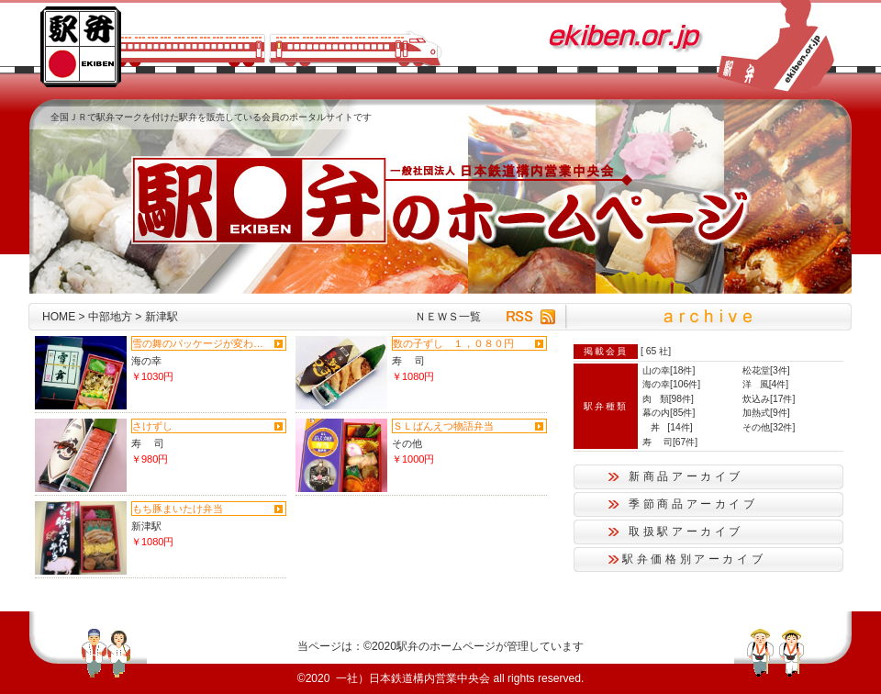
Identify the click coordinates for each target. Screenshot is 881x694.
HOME (58, 316)
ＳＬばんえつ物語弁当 (443, 425)
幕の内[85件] (668, 413)
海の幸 (146, 360)
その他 (407, 443)
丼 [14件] (667, 427)
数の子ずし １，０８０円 (453, 343)
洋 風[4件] (765, 384)
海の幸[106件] (671, 384)
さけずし (152, 425)
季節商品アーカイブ (693, 504)
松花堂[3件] (766, 370)
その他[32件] (768, 427)
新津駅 (146, 526)
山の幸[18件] (668, 370)
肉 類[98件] (668, 399)
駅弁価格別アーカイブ (693, 559)
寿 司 (408, 360)
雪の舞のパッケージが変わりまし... (201, 343)
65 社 (657, 351)
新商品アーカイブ (686, 476)
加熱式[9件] (766, 413)
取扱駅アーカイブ (686, 531)
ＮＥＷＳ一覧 (448, 316)
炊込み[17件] (768, 399)
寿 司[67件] (669, 442)
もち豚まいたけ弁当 (177, 508)
